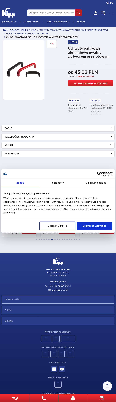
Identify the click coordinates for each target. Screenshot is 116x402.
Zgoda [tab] (20, 182)
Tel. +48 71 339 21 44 (58, 286)
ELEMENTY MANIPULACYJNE (22, 30)
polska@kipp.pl (58, 290)
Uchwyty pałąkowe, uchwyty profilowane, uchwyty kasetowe (73, 30)
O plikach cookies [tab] (96, 182)
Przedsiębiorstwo (58, 22)
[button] (36, 239)
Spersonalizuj (57, 226)
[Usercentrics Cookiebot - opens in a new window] (99, 174)
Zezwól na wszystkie (94, 226)
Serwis (9, 321)
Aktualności (12, 299)
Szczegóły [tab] (58, 182)
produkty (9, 22)
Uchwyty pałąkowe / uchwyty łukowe (27, 34)
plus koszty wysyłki (85, 76)
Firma (8, 310)
